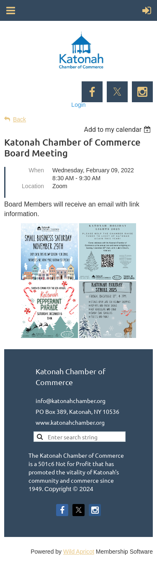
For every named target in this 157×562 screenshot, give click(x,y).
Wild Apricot (78, 551)
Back (19, 119)
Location (33, 186)
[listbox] (118, 129)
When (36, 170)
